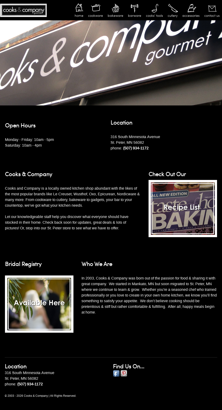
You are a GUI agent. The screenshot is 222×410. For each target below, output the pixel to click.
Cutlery (173, 16)
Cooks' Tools (154, 16)
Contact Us (212, 16)
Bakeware (115, 16)
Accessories (191, 16)
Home (79, 16)
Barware (134, 16)
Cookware (95, 16)
